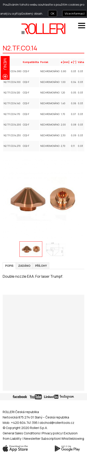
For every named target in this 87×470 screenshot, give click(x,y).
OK (53, 13)
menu (5, 64)
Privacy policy (52, 433)
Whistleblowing (72, 438)
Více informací (75, 13)
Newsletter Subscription (42, 438)
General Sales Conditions (21, 433)
